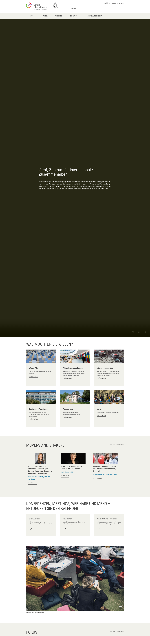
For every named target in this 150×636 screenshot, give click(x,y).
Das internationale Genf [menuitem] (94, 16)
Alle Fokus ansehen (118, 631)
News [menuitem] (31, 16)
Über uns (73, 9)
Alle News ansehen (118, 444)
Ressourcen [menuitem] (73, 16)
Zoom (120, 607)
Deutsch (121, 3)
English (106, 3)
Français (113, 3)
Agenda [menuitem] (45, 16)
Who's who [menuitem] (58, 16)
